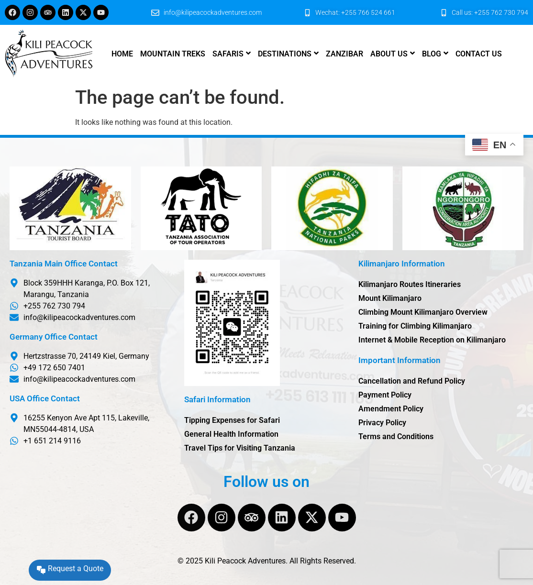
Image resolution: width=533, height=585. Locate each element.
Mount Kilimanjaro (390, 298)
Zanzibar (344, 53)
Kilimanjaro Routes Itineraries (409, 284)
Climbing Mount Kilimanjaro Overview (423, 312)
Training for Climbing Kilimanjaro (415, 326)
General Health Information (231, 434)
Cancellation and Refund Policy (411, 381)
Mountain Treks (172, 53)
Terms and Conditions (395, 436)
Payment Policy (384, 394)
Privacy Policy (382, 422)
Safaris (228, 53)
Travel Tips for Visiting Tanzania (239, 448)
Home (122, 53)
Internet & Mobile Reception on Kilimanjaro (432, 339)
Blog (431, 53)
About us (389, 53)
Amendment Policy (390, 408)
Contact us (478, 53)
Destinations (284, 53)
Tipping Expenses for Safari (232, 420)
